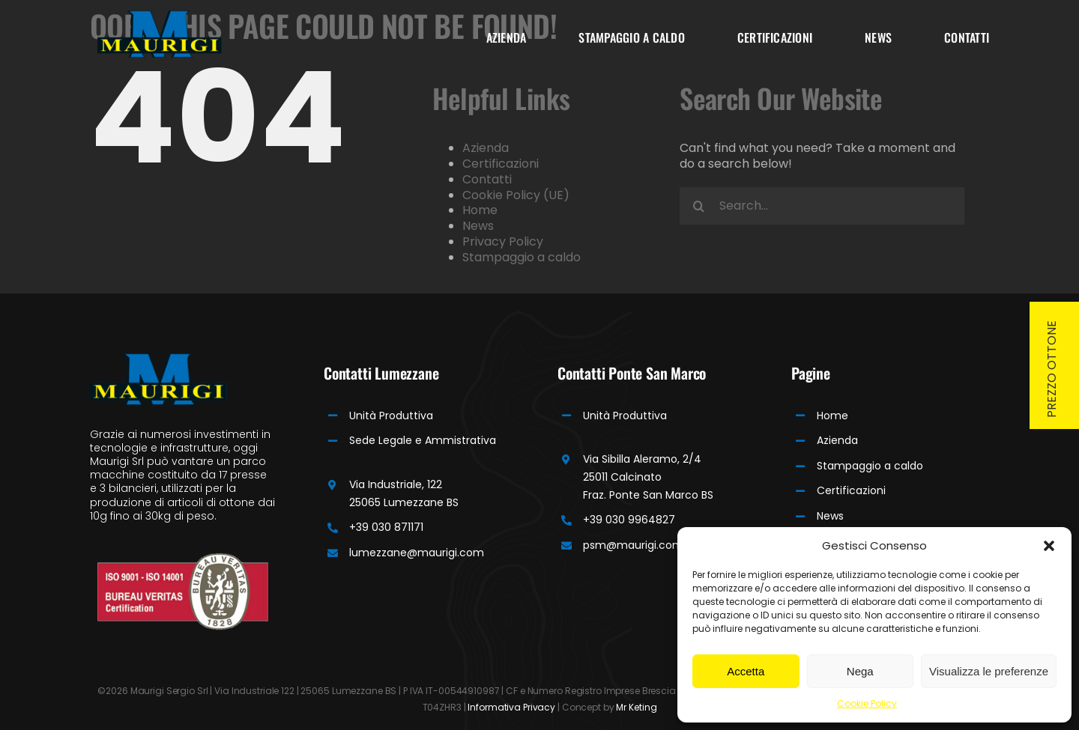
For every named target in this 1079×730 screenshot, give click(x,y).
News (478, 225)
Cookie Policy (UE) (515, 195)
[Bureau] (183, 558)
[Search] (698, 206)
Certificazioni (500, 163)
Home (480, 210)
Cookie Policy (867, 703)
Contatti (487, 179)
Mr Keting (636, 707)
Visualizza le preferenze (988, 671)
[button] (1049, 545)
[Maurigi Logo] (159, 16)
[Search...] (822, 206)
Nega (860, 671)
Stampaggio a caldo (521, 257)
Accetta (745, 671)
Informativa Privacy (511, 707)
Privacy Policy (502, 241)
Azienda (485, 147)
